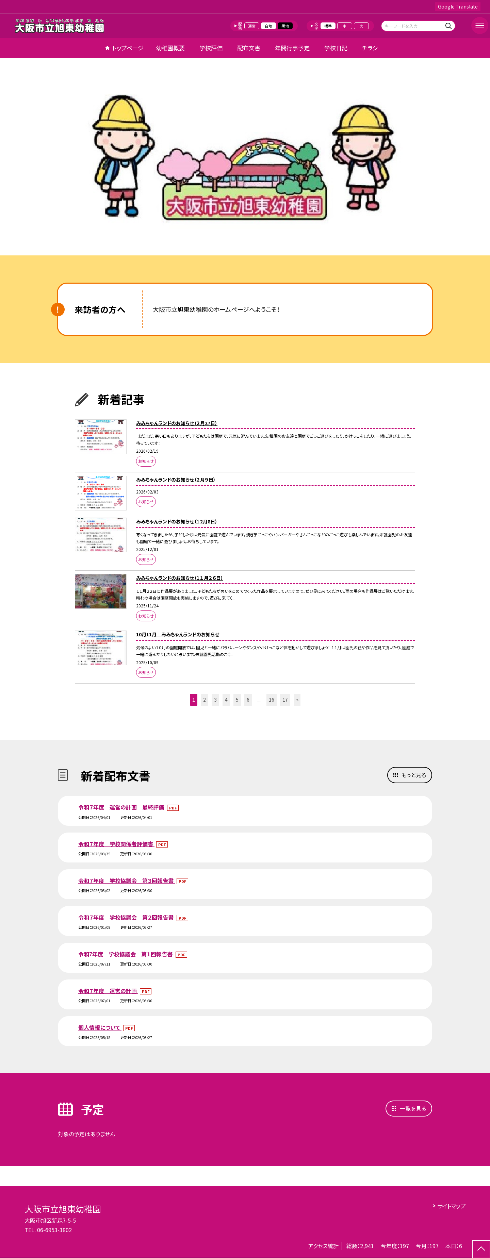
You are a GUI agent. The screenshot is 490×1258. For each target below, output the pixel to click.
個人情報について (99, 1027)
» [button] (297, 699)
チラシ (370, 48)
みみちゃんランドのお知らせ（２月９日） (176, 479)
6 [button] (248, 699)
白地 (268, 26)
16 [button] (271, 699)
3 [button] (215, 699)
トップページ (128, 48)
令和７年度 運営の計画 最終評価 (121, 807)
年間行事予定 (292, 48)
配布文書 (248, 48)
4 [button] (226, 699)
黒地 (285, 26)
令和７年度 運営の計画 (108, 991)
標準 (328, 26)
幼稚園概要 (170, 48)
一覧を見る (413, 1108)
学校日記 (335, 48)
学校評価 (211, 48)
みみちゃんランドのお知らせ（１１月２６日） (179, 577)
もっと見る (414, 775)
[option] (245, 159)
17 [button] (285, 699)
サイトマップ (451, 1206)
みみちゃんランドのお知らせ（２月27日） (176, 423)
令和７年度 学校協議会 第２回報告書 (126, 917)
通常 (252, 26)
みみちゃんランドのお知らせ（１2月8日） (176, 521)
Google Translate (458, 6)
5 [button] (237, 699)
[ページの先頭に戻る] (481, 1249)
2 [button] (204, 699)
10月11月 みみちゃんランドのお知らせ (177, 634)
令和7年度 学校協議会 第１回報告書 (126, 954)
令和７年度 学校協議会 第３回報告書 (126, 880)
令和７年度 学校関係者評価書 (116, 844)
